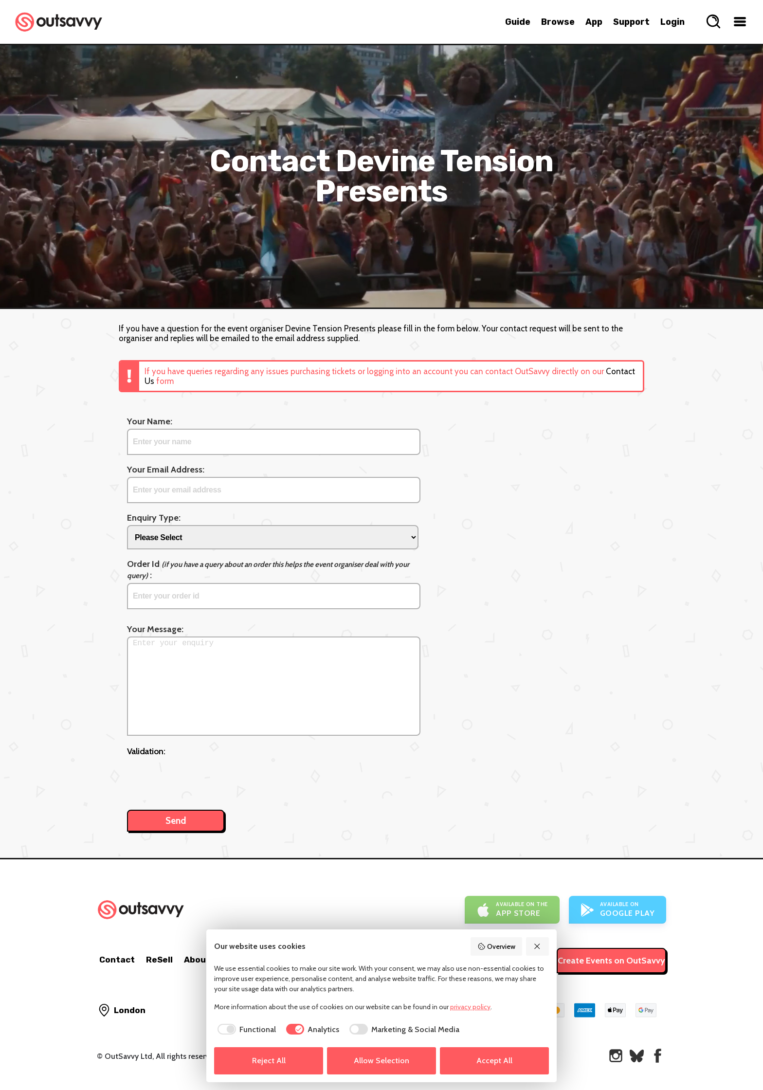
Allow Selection (381, 1060)
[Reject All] (537, 946)
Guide (517, 22)
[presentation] (201, 778)
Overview (496, 946)
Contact (117, 959)
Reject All (269, 1060)
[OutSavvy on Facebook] (657, 1055)
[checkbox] (245, 1030)
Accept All (494, 1060)
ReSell (159, 959)
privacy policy (470, 1006)
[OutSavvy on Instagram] (615, 1055)
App (593, 22)
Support (631, 22)
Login (672, 22)
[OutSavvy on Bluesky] (636, 1055)
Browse (558, 22)
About (197, 959)
